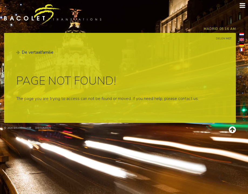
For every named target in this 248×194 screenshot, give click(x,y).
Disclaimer (43, 128)
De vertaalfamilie (37, 52)
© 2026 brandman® (17, 128)
